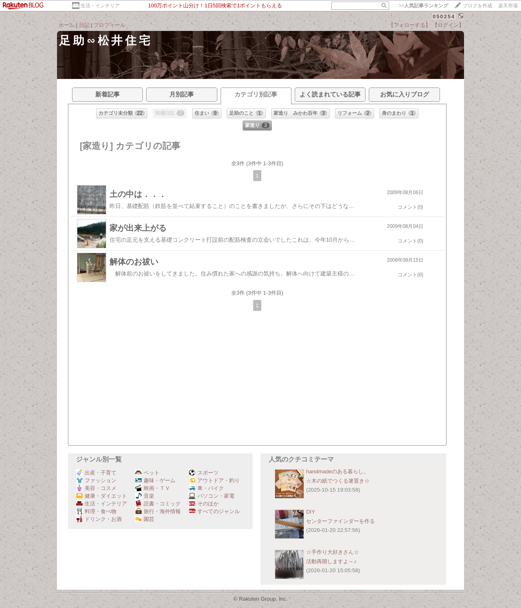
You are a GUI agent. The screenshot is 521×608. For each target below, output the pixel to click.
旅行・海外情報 (158, 511)
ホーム (66, 25)
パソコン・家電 (211, 496)
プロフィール (109, 25)
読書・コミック (158, 504)
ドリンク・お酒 (99, 519)
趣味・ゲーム (155, 480)
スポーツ (204, 473)
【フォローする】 (409, 25)
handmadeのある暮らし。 (337, 471)
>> (423, 6)
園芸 (144, 519)
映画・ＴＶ (152, 488)
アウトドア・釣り (214, 480)
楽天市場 (508, 6)
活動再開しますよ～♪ (331, 561)
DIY (313, 512)
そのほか (204, 504)
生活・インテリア (100, 6)
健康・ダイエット (101, 496)
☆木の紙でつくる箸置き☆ (338, 481)
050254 (444, 16)
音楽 (144, 496)
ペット (147, 473)
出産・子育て (96, 473)
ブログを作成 (477, 6)
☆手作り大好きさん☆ (332, 552)
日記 (84, 25)
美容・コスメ (96, 488)
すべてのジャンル (214, 511)
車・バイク (206, 488)
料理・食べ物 (96, 511)
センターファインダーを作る (340, 521)
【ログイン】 (448, 25)
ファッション (96, 480)
